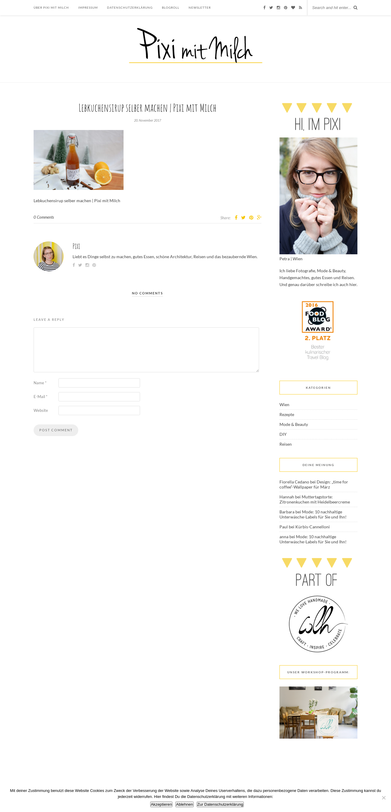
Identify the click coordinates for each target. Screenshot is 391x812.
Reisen (285, 444)
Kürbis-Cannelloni (312, 526)
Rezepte (286, 414)
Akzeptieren (161, 804)
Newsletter (200, 7)
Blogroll (170, 7)
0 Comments (44, 217)
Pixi (76, 246)
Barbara (286, 511)
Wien (284, 404)
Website (41, 410)
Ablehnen (184, 804)
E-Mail (40, 396)
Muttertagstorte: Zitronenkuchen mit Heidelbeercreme (314, 499)
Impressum (88, 7)
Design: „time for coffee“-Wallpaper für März (313, 484)
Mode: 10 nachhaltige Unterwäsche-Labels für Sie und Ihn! (313, 514)
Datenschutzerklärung (130, 7)
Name (40, 382)
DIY (283, 434)
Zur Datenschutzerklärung (220, 804)
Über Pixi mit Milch (51, 7)
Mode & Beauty (293, 424)
